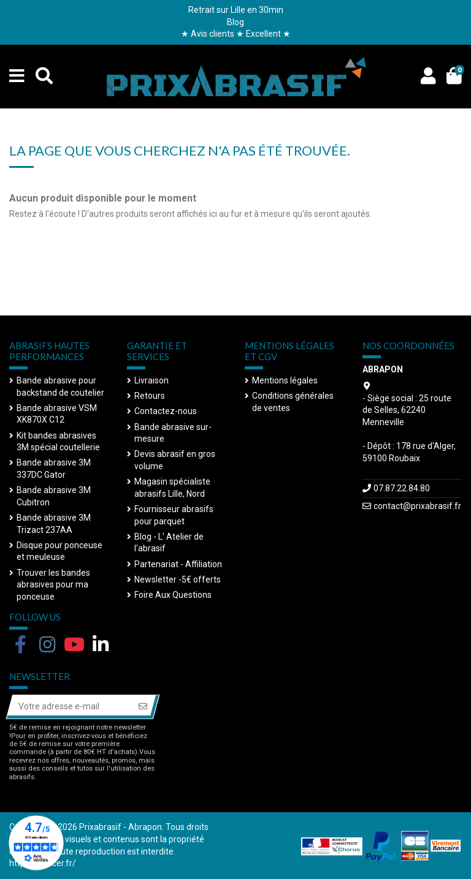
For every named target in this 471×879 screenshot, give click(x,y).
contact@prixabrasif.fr (417, 506)
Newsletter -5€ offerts (177, 579)
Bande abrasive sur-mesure (173, 433)
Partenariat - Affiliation (178, 564)
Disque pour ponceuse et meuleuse (59, 551)
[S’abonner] (143, 707)
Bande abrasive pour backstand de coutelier (60, 386)
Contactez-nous (165, 411)
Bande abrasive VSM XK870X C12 (57, 414)
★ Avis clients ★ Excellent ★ (236, 34)
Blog (235, 22)
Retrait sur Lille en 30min (235, 10)
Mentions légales (285, 380)
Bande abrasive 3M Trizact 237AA (54, 524)
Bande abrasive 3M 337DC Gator (54, 469)
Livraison (151, 380)
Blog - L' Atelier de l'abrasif (169, 543)
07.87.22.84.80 (401, 488)
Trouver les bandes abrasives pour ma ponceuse (53, 585)
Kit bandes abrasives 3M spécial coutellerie (58, 442)
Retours (149, 396)
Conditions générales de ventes (293, 402)
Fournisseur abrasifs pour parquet (173, 515)
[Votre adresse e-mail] (70, 707)
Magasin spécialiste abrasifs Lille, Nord (172, 488)
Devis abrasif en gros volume (174, 460)
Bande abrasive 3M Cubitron (54, 496)
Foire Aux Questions (173, 595)
